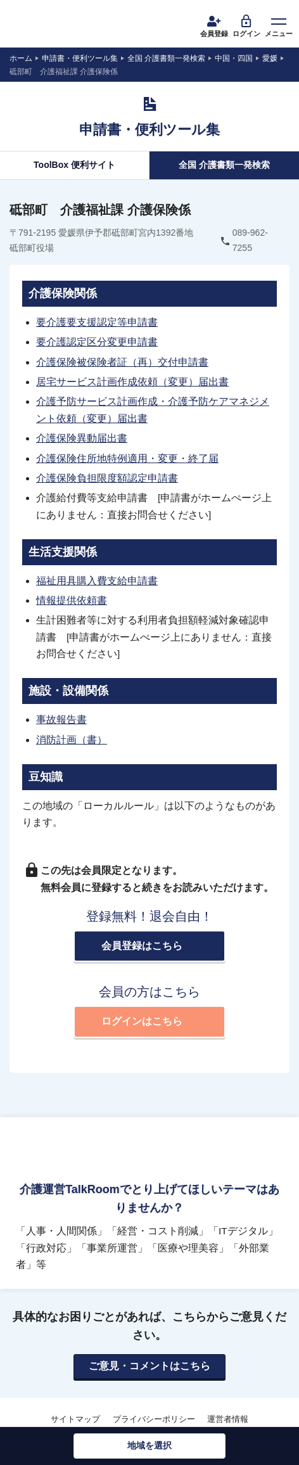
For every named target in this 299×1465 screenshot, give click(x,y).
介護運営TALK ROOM (57, 25)
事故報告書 (61, 719)
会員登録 (214, 25)
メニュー (279, 25)
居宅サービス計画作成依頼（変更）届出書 (132, 381)
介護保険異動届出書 (81, 438)
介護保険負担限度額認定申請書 (107, 478)
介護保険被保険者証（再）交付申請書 (122, 362)
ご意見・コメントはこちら (149, 1365)
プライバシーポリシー (154, 1419)
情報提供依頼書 (71, 600)
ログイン (246, 25)
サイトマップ (75, 1419)
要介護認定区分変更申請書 (97, 341)
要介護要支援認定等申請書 (97, 322)
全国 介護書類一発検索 (224, 165)
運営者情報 (227, 1419)
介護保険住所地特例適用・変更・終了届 (127, 458)
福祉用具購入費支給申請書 (97, 580)
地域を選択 (149, 1445)
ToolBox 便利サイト (74, 165)
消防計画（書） (71, 739)
